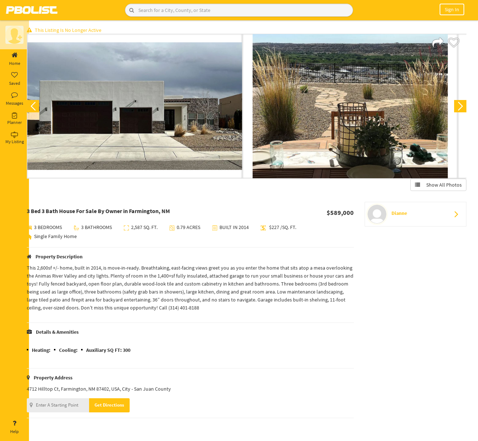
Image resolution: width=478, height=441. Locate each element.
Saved (14, 79)
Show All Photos (437, 186)
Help (14, 427)
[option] (142, 107)
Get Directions (117, 406)
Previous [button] (40, 107)
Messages (14, 99)
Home (14, 59)
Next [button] (459, 107)
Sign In (452, 9)
